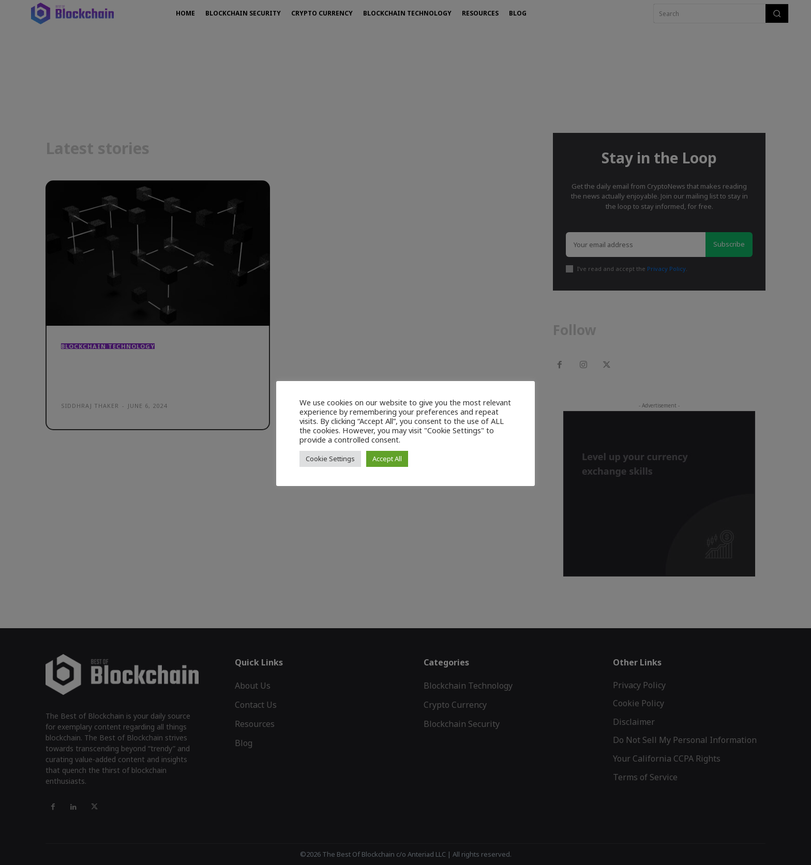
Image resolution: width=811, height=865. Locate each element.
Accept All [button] (387, 458)
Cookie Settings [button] (330, 458)
